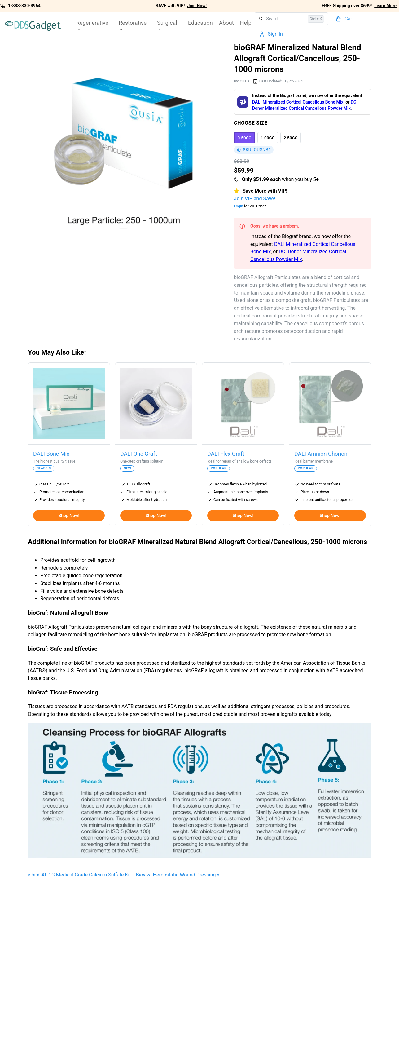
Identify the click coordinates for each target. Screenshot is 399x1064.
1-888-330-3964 (24, 5)
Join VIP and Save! (254, 199)
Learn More (385, 5)
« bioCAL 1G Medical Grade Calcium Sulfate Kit (79, 875)
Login (238, 206)
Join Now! (197, 5)
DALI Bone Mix (51, 453)
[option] (244, 137)
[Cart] (345, 18)
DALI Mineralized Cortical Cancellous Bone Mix (297, 102)
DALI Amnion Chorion (321, 453)
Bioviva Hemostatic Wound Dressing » (177, 875)
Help (246, 23)
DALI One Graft (138, 453)
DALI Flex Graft (225, 453)
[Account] (272, 34)
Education (200, 23)
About (226, 23)
